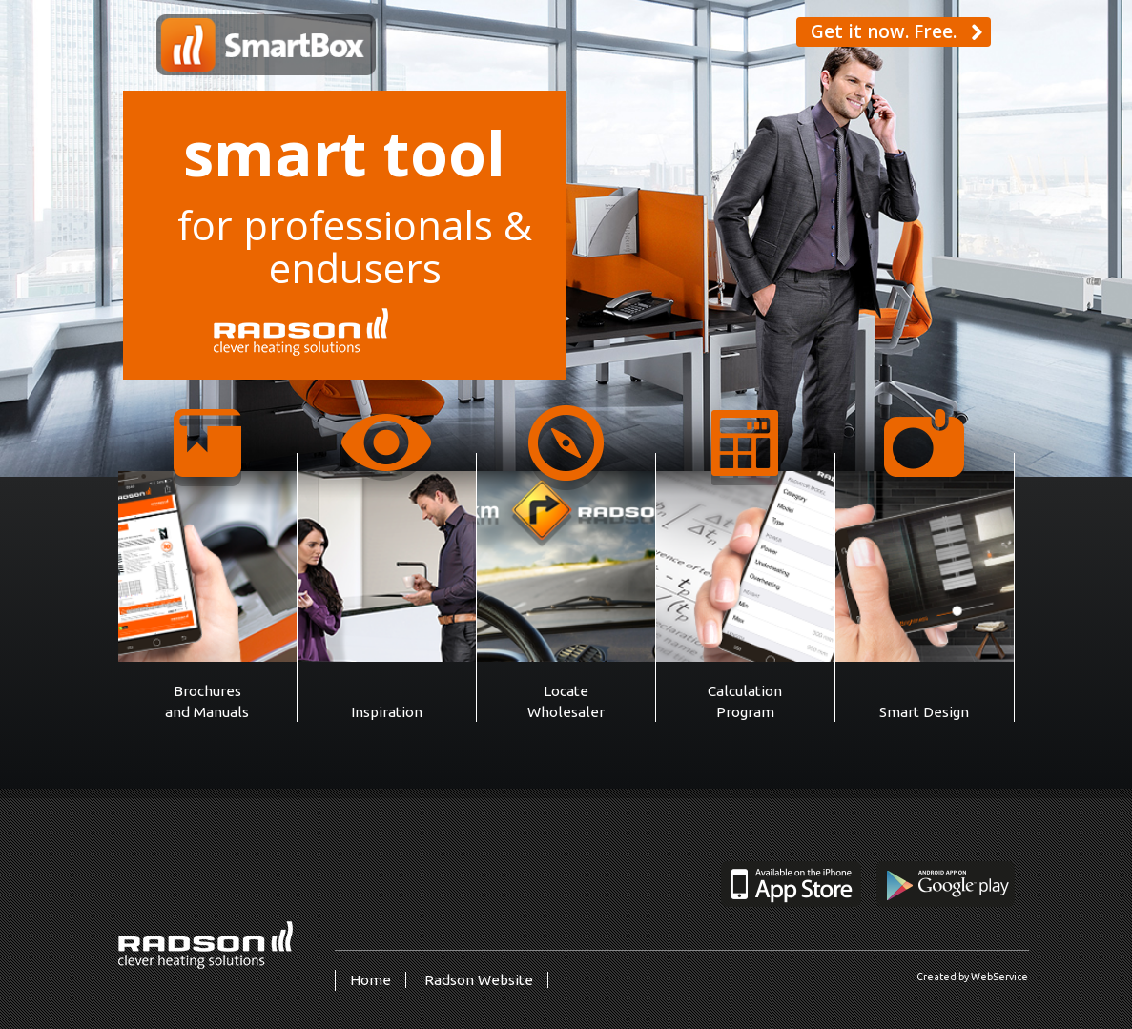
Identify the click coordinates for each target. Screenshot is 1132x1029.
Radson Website (478, 980)
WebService (999, 976)
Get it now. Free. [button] (896, 31)
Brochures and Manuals (207, 701)
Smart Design (924, 712)
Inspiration (386, 712)
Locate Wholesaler (566, 701)
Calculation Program (745, 701)
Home (370, 980)
